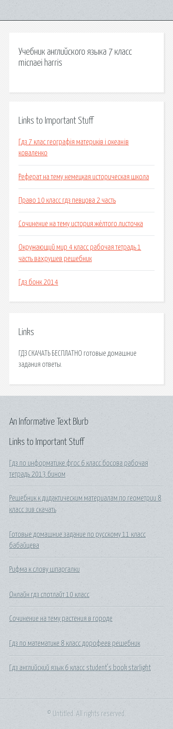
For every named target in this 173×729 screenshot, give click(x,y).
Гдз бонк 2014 (38, 282)
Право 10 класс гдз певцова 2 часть (67, 200)
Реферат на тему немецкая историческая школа (83, 177)
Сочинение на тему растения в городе (61, 618)
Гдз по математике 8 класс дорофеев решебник (74, 643)
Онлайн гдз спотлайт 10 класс (49, 594)
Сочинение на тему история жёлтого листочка (80, 224)
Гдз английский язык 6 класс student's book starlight (80, 668)
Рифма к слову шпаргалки (44, 569)
